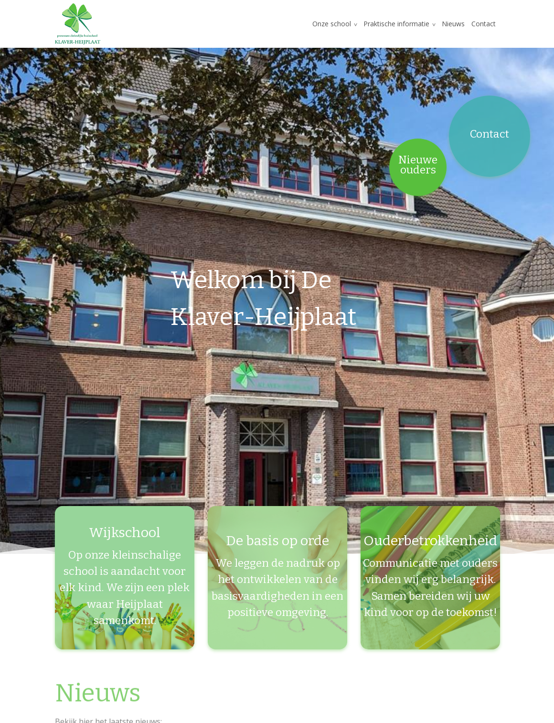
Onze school (331, 23)
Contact (483, 23)
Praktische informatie (396, 23)
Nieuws (453, 23)
